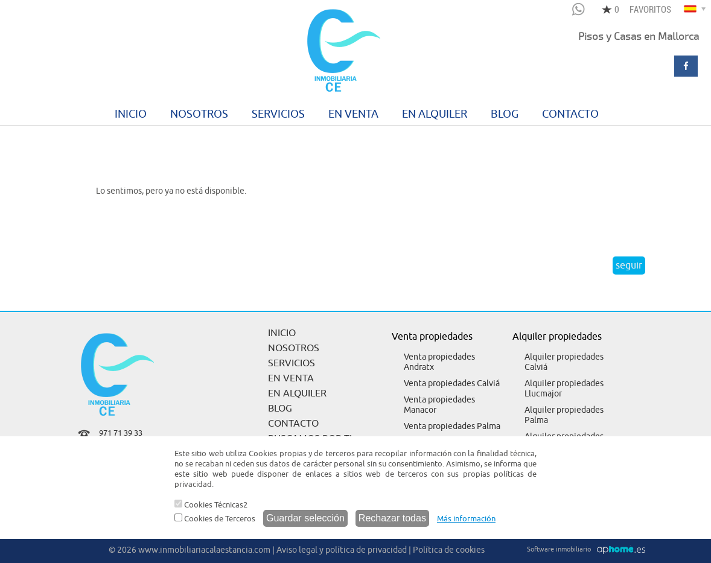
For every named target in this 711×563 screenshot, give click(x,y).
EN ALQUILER (434, 114)
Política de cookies (449, 550)
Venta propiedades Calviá (452, 383)
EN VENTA (353, 114)
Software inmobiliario (559, 549)
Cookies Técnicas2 (210, 505)
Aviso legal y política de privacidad (341, 550)
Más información (466, 519)
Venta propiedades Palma (452, 426)
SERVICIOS (278, 114)
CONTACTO (570, 114)
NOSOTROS (199, 114)
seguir (629, 265)
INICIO (131, 114)
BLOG (504, 114)
